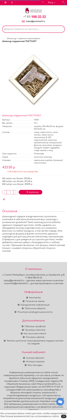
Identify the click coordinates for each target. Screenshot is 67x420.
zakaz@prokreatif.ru (35, 21)
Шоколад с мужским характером (23, 38)
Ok (63, 416)
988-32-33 (34, 17)
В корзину (30, 192)
